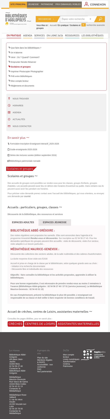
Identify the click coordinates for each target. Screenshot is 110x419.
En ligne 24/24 (55, 35)
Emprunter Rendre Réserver (23, 62)
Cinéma (66, 364)
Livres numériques (71, 359)
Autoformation (69, 361)
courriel (27, 196)
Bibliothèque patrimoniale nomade (25, 161)
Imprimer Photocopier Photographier (27, 71)
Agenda (27, 35)
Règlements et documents (22, 86)
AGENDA (17, 112)
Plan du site (42, 358)
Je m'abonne (16, 52)
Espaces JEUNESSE (55, 222)
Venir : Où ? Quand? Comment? (25, 57)
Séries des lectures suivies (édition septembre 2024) (33, 155)
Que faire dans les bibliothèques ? (26, 48)
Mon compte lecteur (20, 81)
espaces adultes (23, 222)
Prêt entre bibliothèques (21, 76)
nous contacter (22, 126)
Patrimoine (68, 366)
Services (39, 35)
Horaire (17, 105)
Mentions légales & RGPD (44, 361)
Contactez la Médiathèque (15, 389)
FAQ (39, 369)
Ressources (72, 35)
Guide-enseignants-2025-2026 (23, 149)
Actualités (19, 119)
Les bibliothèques (92, 35)
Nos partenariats (44, 371)
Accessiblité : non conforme (45, 365)
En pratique (14, 35)
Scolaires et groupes (21, 67)
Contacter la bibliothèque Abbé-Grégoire (17, 370)
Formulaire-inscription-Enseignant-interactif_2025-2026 (34, 144)
